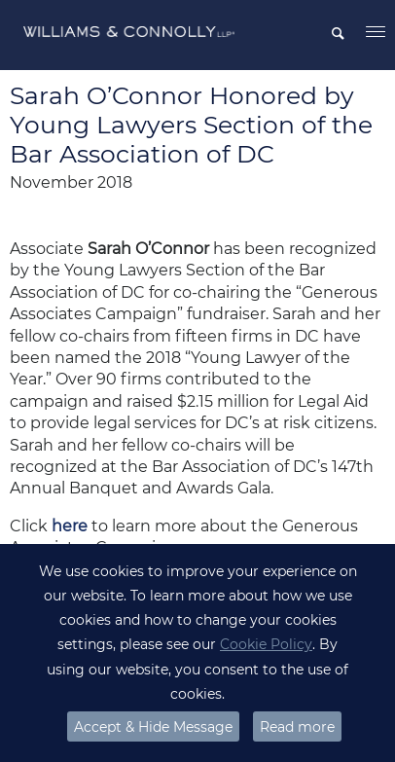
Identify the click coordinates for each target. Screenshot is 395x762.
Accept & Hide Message (153, 727)
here (70, 526)
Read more (297, 727)
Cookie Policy (266, 644)
